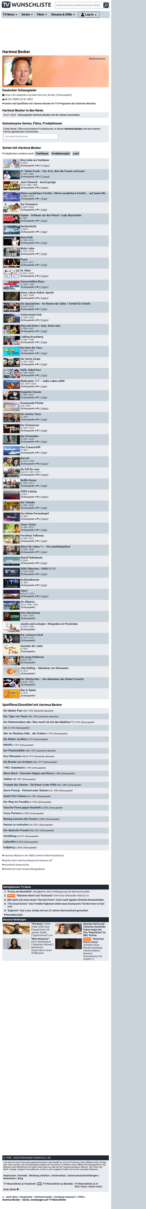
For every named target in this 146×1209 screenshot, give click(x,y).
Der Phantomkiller (14, 750)
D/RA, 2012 (41, 830)
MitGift (7, 744)
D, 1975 (22, 745)
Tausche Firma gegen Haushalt (21, 807)
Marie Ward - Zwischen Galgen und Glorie (28, 773)
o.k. (5, 727)
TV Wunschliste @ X (86, 1183)
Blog (20, 1178)
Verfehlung (10, 836)
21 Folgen (44, 165)
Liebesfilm (9, 841)
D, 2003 (51, 807)
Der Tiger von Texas (15, 716)
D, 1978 (35, 768)
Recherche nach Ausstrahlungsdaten (24, 869)
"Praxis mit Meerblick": (48, 891)
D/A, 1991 (38, 796)
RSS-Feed (80, 1186)
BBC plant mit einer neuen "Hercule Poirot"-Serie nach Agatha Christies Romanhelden (55, 899)
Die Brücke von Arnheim (17, 762)
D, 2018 (27, 842)
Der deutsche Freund (15, 830)
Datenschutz (59, 1175)
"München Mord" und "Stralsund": (48, 895)
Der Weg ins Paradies (16, 801)
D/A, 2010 (41, 825)
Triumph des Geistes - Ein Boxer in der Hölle (29, 784)
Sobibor (7, 779)
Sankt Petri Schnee (14, 796)
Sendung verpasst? (65, 1196)
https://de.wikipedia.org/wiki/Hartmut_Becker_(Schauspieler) (37, 95)
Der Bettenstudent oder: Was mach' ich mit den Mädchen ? (37, 722)
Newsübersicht (14, 914)
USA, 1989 (69, 785)
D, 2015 (27, 836)
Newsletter (9, 1178)
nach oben (10, 1196)
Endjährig (9, 847)
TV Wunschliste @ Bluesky (58, 1183)
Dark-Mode (12, 1189)
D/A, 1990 (60, 790)
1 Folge (42, 198)
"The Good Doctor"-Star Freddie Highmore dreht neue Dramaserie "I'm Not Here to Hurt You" (55, 905)
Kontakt (22, 1175)
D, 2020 (25, 847)
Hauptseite (26, 1196)
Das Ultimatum (12, 756)
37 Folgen (44, 176)
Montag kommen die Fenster (20, 819)
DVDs (81, 1196)
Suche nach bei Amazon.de (28, 860)
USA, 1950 (43, 716)
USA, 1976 (41, 750)
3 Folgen (43, 187)
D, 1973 (37, 739)
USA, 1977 (45, 762)
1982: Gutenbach (13, 767)
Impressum (9, 1175)
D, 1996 (40, 802)
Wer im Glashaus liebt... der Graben (24, 733)
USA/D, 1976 (38, 756)
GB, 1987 (24, 779)
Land (76, 153)
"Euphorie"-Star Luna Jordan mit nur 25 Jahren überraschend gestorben (47, 910)
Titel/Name (42, 153)
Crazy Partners (12, 813)
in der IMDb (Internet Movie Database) (34, 855)
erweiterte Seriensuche (16, 864)
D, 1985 (64, 773)
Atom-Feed (94, 1186)
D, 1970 (83, 722)
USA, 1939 (38, 711)
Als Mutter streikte (14, 739)
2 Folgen (43, 276)
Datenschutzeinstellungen (83, 1175)
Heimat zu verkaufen (15, 824)
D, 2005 (33, 813)
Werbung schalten (39, 1175)
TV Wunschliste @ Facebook (19, 1183)
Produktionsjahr (61, 153)
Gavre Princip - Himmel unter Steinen (25, 790)
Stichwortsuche (43, 1196)
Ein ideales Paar (13, 710)
